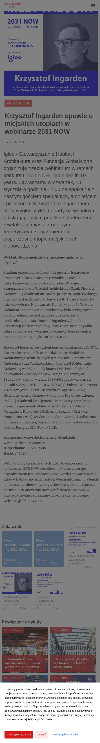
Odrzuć (42, 734)
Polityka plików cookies (65, 734)
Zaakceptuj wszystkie (19, 734)
